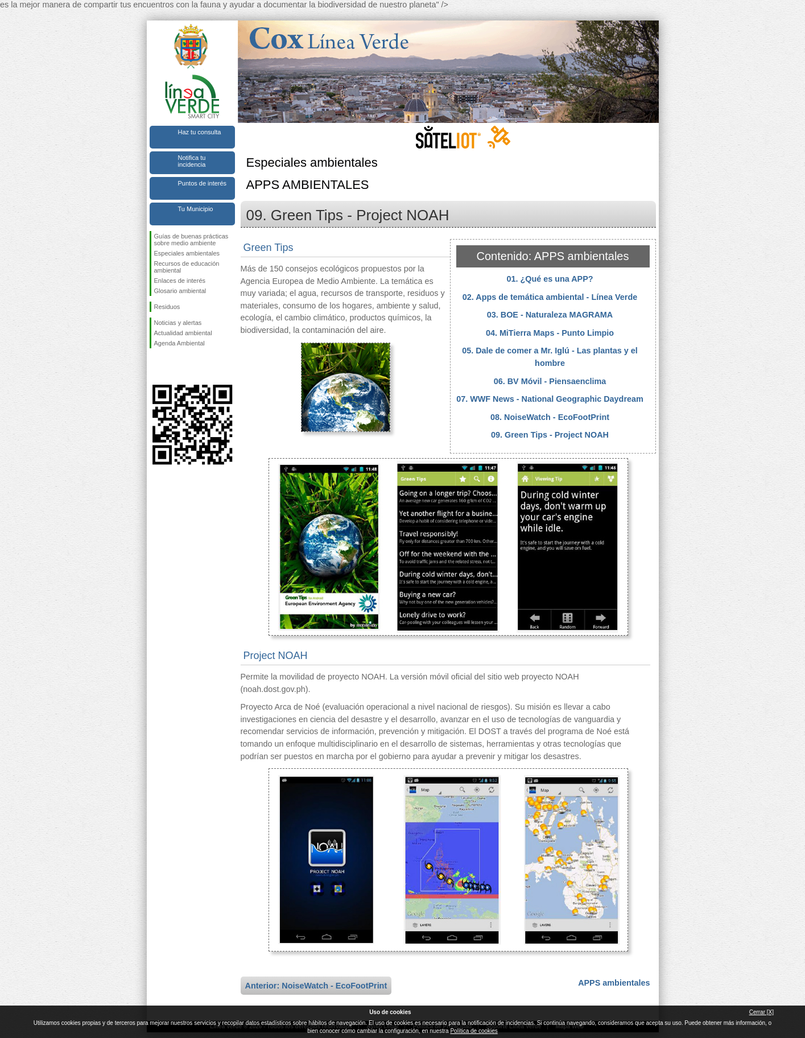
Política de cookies (473, 1031)
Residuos (167, 306)
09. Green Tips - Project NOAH (550, 434)
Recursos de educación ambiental (187, 267)
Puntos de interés (202, 183)
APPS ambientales (614, 982)
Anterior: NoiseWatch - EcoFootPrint (316, 985)
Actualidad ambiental (183, 332)
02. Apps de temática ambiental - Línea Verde (550, 297)
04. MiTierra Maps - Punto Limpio (550, 332)
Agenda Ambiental (179, 343)
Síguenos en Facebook (156, 366)
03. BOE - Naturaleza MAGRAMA (550, 314)
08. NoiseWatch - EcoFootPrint (549, 417)
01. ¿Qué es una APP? (549, 278)
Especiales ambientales (187, 253)
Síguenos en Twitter (175, 366)
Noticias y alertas (178, 322)
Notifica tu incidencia (192, 161)
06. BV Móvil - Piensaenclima (550, 381)
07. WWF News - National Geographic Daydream (549, 398)
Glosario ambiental (180, 290)
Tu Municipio (195, 208)
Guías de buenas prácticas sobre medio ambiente (191, 239)
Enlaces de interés (180, 280)
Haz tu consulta (199, 132)
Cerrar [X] (761, 1012)
